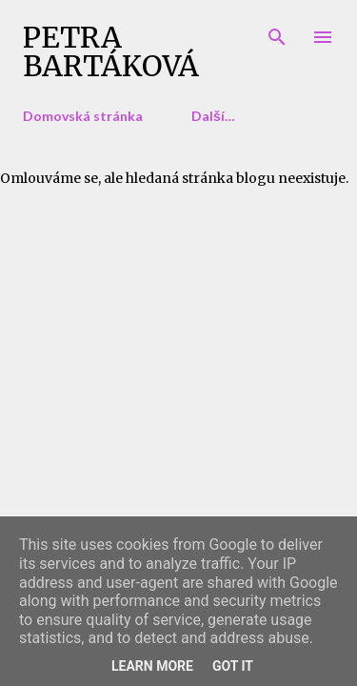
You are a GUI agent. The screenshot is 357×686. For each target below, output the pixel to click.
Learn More (152, 666)
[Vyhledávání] (277, 34)
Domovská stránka (83, 116)
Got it (232, 666)
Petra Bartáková (111, 51)
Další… (213, 116)
